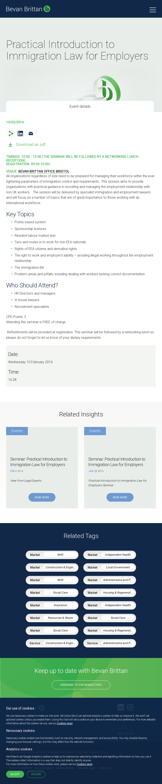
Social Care (60, 592)
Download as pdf (30, 144)
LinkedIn (20, 133)
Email (30, 133)
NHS (60, 554)
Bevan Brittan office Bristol (43, 171)
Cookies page (65, 723)
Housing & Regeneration (119, 592)
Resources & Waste (60, 617)
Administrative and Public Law (119, 580)
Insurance (60, 605)
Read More (42, 497)
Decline (36, 774)
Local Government (118, 567)
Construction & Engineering (61, 567)
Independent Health (118, 554)
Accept (15, 774)
